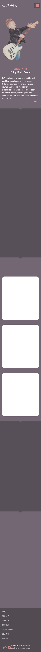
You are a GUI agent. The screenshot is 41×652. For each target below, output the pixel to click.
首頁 (4, 612)
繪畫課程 (5, 625)
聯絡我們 (5, 638)
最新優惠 (5, 634)
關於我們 (5, 616)
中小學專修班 (7, 630)
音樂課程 (5, 620)
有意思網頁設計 (26, 648)
